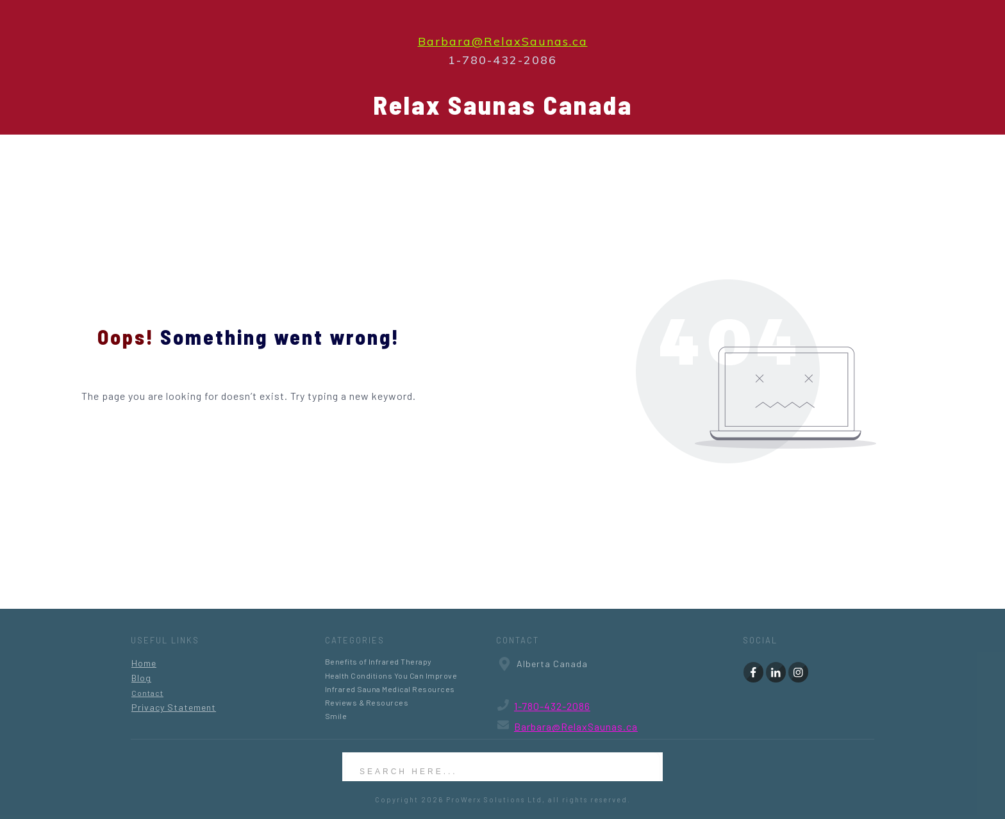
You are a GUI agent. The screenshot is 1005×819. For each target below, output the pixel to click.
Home (143, 663)
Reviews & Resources (367, 702)
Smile (336, 715)
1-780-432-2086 (552, 706)
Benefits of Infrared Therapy (378, 661)
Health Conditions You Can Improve (391, 675)
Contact (147, 692)
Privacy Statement (173, 707)
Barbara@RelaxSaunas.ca (503, 41)
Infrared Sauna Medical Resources (390, 688)
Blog (141, 677)
